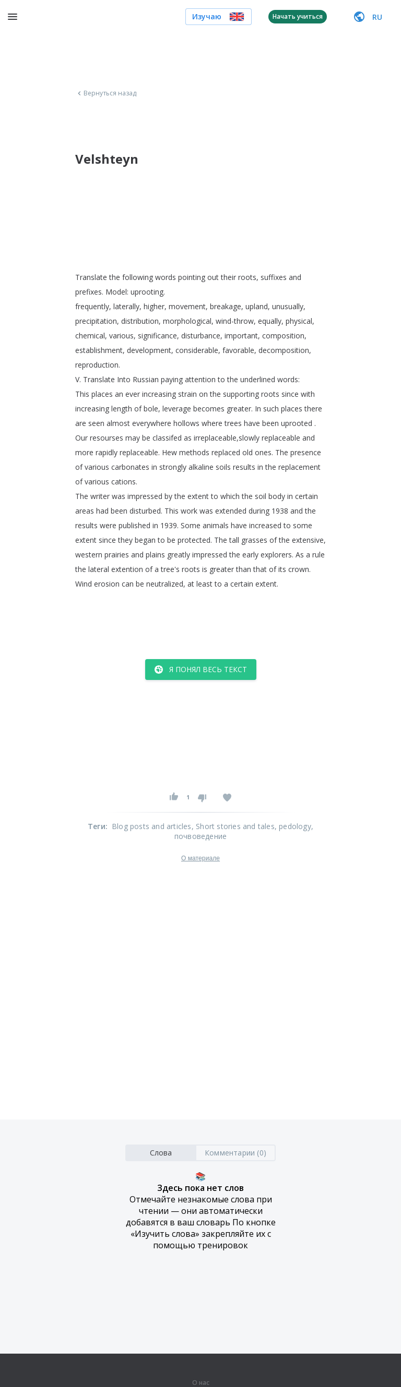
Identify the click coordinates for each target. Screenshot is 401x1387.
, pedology (293, 826)
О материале (200, 858)
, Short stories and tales (233, 826)
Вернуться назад (106, 93)
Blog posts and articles (152, 826)
